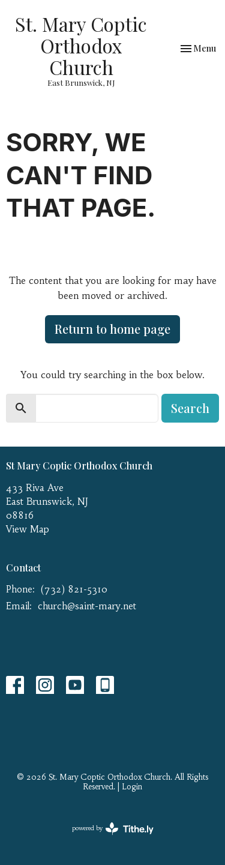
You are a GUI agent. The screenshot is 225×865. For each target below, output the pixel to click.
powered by (113, 828)
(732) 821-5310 (74, 589)
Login (132, 787)
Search (190, 408)
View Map (27, 529)
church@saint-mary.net (87, 606)
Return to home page (112, 329)
